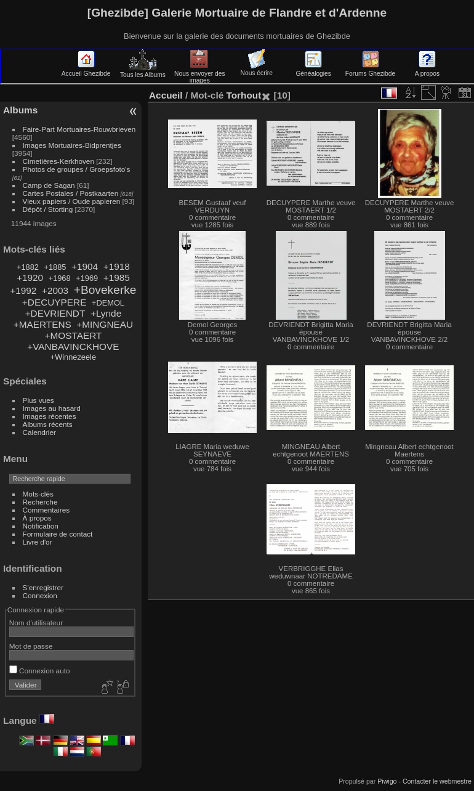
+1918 (116, 266)
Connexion (40, 595)
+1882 (28, 267)
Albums (20, 110)
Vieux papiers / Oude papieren (72, 201)
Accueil (166, 95)
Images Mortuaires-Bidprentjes (72, 145)
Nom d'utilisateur (36, 623)
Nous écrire (257, 69)
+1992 (23, 290)
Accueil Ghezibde (86, 70)
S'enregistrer (43, 587)
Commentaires (46, 510)
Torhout (243, 95)
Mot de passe (31, 646)
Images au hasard (52, 408)
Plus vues (38, 400)
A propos (427, 70)
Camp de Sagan (49, 185)
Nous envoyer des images (199, 73)
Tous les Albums (143, 71)
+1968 (60, 278)
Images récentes (49, 416)
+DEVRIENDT (55, 313)
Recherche (40, 502)
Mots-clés (38, 494)
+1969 (87, 278)
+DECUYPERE (54, 302)
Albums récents (48, 424)
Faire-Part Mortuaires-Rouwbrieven (79, 129)
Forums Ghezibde (370, 70)
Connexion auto (39, 671)
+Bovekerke (105, 289)
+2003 (55, 290)
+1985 (116, 277)
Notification (40, 526)
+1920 (30, 277)
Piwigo (386, 781)
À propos (37, 518)
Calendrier (39, 432)
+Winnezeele (73, 357)
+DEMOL (108, 302)
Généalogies (313, 70)
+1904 (84, 266)
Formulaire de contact (58, 534)
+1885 (55, 267)
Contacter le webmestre (437, 781)
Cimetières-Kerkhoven (58, 161)
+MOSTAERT (73, 335)
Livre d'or (37, 542)
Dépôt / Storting (48, 209)
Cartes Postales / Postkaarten (71, 193)
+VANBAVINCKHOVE (73, 346)
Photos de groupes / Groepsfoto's (77, 169)
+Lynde (105, 313)
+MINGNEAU (104, 324)
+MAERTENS (42, 324)
